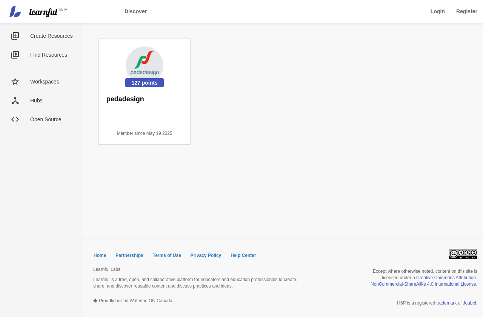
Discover (136, 11)
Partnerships (129, 255)
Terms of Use (167, 255)
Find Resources (48, 55)
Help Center (243, 255)
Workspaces (44, 82)
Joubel (469, 303)
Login (438, 11)
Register (466, 11)
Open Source (46, 119)
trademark (447, 303)
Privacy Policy (206, 255)
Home (100, 255)
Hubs (36, 100)
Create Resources (51, 36)
